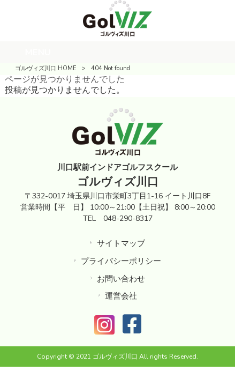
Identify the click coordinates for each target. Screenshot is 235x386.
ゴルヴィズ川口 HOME (46, 68)
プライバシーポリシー (121, 261)
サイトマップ (121, 243)
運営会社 (121, 296)
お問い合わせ (121, 278)
